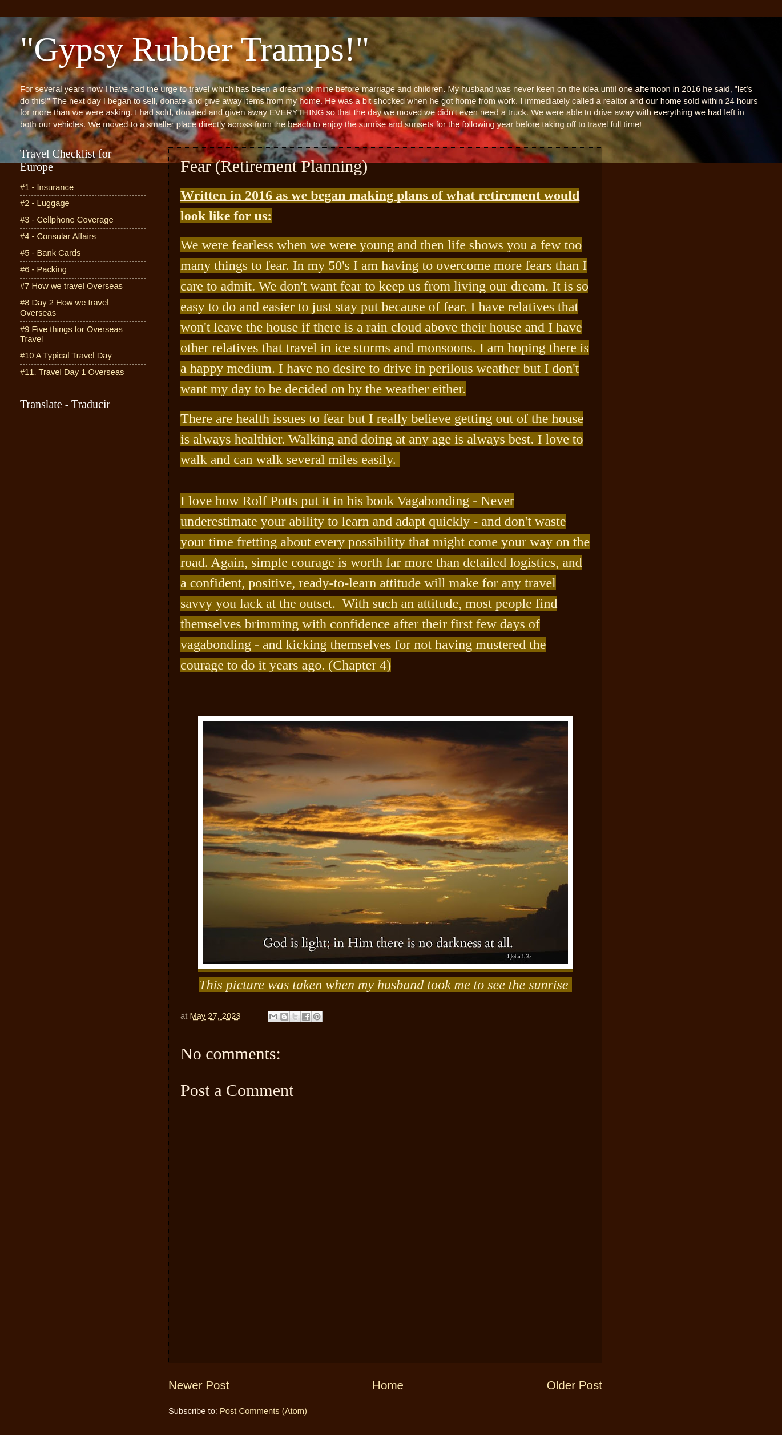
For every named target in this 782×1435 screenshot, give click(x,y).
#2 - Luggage (45, 203)
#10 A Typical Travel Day (66, 355)
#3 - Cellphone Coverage (67, 219)
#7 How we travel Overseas (71, 286)
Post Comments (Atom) (263, 1411)
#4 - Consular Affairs (58, 236)
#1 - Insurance (47, 187)
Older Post (574, 1385)
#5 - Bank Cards (50, 252)
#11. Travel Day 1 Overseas (72, 372)
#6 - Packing (43, 269)
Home (388, 1385)
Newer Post (198, 1385)
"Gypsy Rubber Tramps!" (194, 49)
